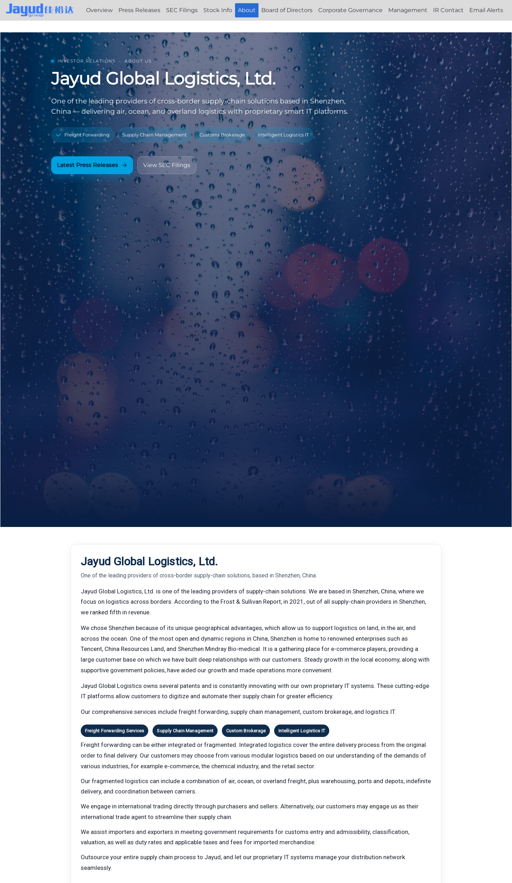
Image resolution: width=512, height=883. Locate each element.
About (247, 10)
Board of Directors (287, 10)
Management (407, 10)
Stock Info (217, 10)
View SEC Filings (166, 165)
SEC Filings (182, 10)
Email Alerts (486, 10)
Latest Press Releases (92, 165)
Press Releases (139, 10)
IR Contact (448, 10)
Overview (99, 10)
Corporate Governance (350, 10)
